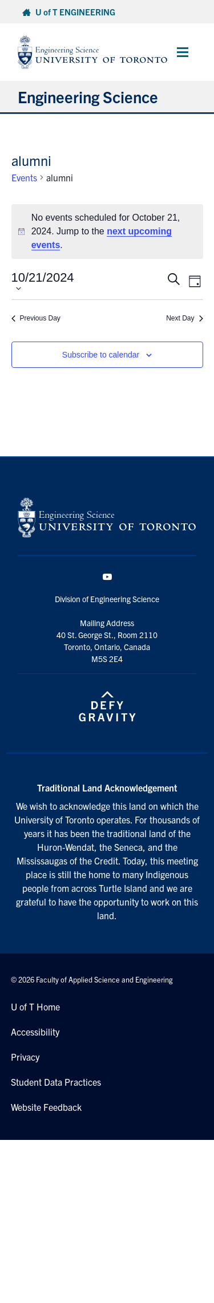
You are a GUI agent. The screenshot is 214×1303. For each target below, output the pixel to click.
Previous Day (35, 318)
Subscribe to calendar (100, 354)
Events (24, 177)
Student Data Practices (56, 1081)
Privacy (25, 1056)
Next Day (184, 318)
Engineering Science (88, 96)
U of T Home (35, 1006)
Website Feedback (46, 1107)
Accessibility (35, 1031)
